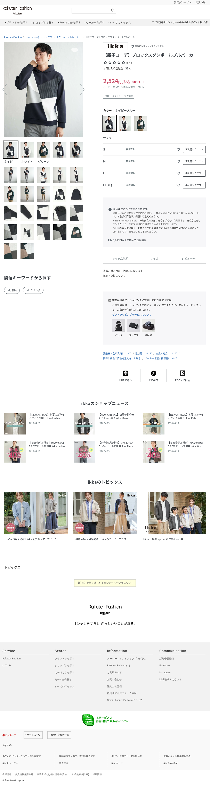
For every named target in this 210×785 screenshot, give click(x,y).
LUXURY (6, 665)
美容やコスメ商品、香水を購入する (77, 756)
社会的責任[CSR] (80, 774)
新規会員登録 (166, 658)
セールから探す (63, 679)
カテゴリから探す (64, 672)
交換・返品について (166, 353)
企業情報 (6, 774)
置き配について (143, 353)
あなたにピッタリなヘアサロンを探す (21, 756)
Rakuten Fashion (34, 10)
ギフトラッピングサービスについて (132, 314)
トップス (47, 37)
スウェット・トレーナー (68, 37)
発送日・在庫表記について (117, 353)
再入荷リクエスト (194, 149)
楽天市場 (200, 2)
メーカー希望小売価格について (161, 358)
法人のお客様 (114, 686)
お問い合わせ (114, 679)
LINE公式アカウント (170, 679)
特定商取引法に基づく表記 (122, 693)
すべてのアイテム (64, 686)
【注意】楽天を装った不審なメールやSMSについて (105, 582)
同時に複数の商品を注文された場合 (122, 358)
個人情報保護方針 (24, 774)
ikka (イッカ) (32, 37)
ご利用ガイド (114, 672)
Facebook (164, 665)
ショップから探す (64, 665)
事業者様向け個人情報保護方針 (52, 774)
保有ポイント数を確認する (177, 756)
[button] (5, 90)
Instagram (164, 672)
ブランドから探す (64, 658)
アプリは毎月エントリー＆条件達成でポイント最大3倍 (180, 22)
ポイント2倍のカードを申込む (126, 756)
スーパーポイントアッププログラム (126, 658)
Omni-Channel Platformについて (125, 700)
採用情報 (97, 774)
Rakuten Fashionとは (118, 665)
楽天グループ (181, 2)
